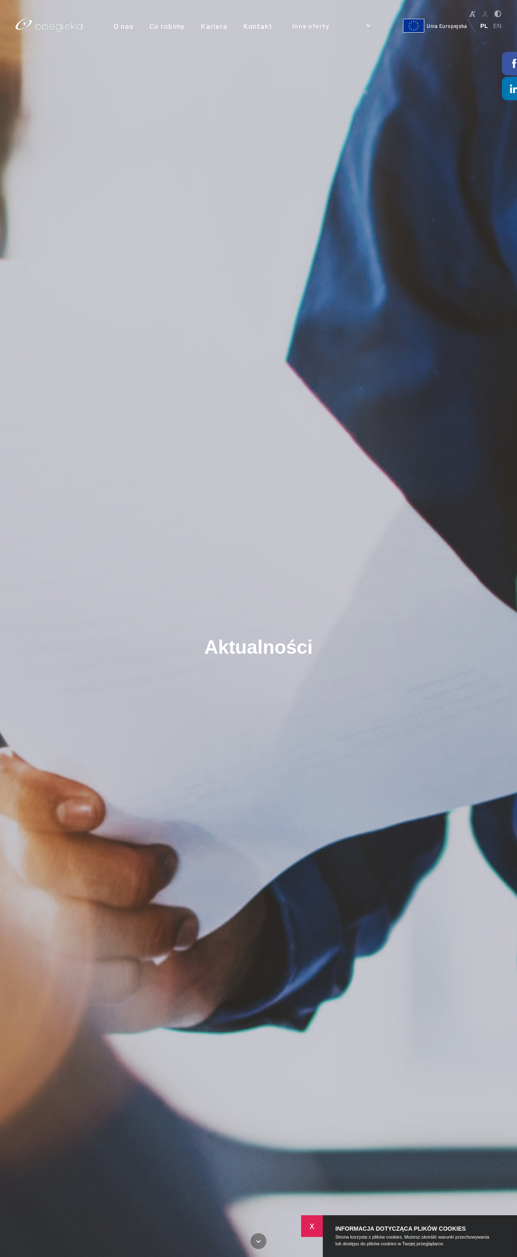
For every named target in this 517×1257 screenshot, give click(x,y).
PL (484, 26)
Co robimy (167, 26)
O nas (123, 26)
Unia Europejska (435, 26)
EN (497, 26)
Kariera (214, 26)
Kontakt (257, 26)
